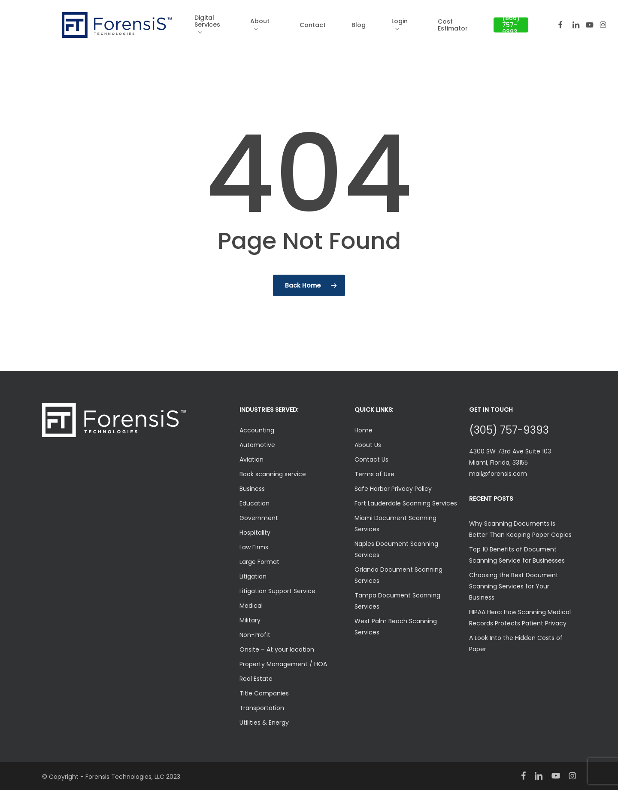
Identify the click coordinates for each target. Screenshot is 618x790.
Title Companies (264, 693)
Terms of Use (374, 474)
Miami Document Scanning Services (395, 523)
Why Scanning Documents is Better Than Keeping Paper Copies (520, 529)
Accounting (256, 430)
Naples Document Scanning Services (396, 549)
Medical (251, 605)
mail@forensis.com (498, 473)
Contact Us (371, 459)
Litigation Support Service (277, 591)
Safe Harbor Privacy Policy (393, 488)
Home (363, 430)
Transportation (261, 708)
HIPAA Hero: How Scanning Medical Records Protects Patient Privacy (520, 618)
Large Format (259, 561)
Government (258, 518)
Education (254, 503)
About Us (367, 445)
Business (252, 488)
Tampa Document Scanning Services (397, 601)
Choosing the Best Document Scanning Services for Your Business (513, 586)
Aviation (251, 459)
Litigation (253, 576)
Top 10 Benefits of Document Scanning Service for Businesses (517, 555)
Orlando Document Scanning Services (398, 575)
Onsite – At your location (276, 649)
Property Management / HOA (283, 664)
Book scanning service (272, 474)
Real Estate (256, 678)
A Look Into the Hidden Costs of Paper (516, 643)
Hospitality (254, 532)
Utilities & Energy (264, 722)
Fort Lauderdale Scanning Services (405, 503)
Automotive (257, 445)
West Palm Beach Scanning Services (395, 627)
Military (250, 620)
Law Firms (253, 547)
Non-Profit (254, 635)
